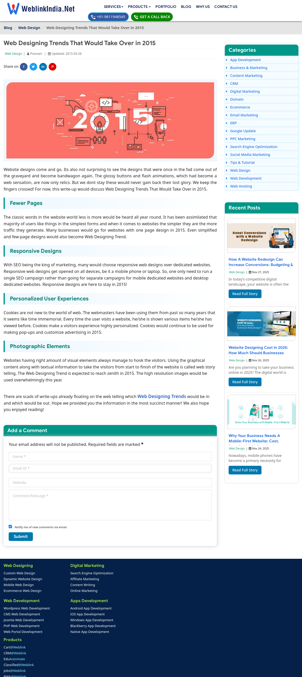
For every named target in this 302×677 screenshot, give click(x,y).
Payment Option (113, 638)
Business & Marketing (246, 63)
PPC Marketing (240, 134)
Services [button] (67, 7)
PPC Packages (113, 626)
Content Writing (65, 579)
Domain (234, 94)
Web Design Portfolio (70, 638)
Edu (112, 579)
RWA (113, 597)
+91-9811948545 (232, 6)
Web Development (243, 173)
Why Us (158, 7)
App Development (243, 55)
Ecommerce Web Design (23, 585)
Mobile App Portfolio (69, 644)
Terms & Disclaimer (187, 669)
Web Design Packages (119, 615)
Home (10, 638)
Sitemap (107, 650)
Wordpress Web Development (27, 603)
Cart (113, 568)
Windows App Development (74, 615)
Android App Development (73, 603)
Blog (142, 7)
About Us (13, 644)
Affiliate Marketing (67, 574)
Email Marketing (242, 110)
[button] (94, 7)
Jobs (113, 591)
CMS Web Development (22, 609)
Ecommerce (238, 102)
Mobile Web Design (19, 579)
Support (107, 644)
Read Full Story (245, 289)
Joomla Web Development (24, 615)
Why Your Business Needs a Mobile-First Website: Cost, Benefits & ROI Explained (254, 437)
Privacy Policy (219, 669)
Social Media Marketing (248, 150)
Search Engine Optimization (251, 142)
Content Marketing (244, 71)
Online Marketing (66, 585)
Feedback (13, 650)
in (43, 62)
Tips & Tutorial (240, 157)
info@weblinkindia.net (190, 611)
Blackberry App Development (75, 620)
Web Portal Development (23, 626)
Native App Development (72, 626)
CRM (232, 78)
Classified (117, 585)
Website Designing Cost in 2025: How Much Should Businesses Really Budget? (258, 348)
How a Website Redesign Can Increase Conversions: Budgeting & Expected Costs (261, 260)
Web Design (13, 49)
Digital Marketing (243, 86)
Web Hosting (239, 181)
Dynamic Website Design (23, 574)
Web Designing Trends (162, 391)
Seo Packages (112, 620)
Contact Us (68, 13)
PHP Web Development (22, 620)
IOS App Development (70, 609)
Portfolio (121, 7)
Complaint (14, 656)
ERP (231, 118)
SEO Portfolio (64, 650)
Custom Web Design (19, 568)
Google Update (241, 126)
